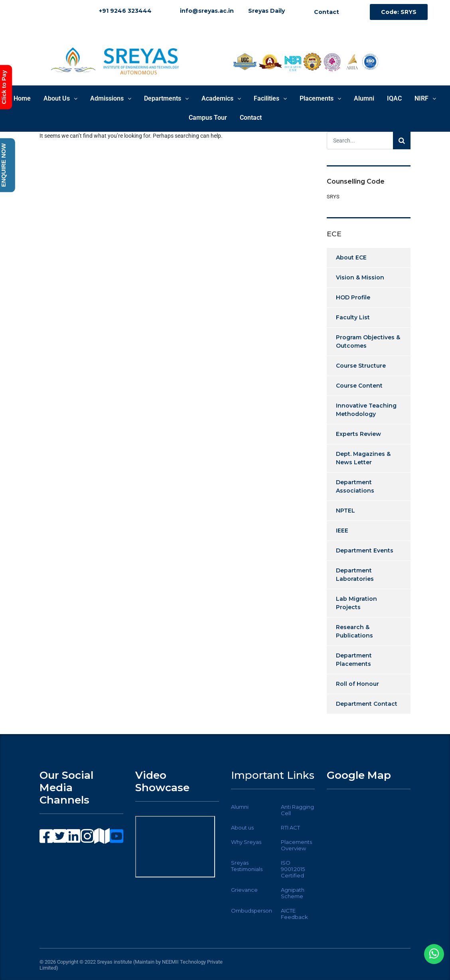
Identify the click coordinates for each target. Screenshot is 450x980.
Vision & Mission (360, 277)
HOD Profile (353, 297)
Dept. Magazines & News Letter (363, 458)
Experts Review (358, 434)
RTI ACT (290, 827)
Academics (221, 98)
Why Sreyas (246, 842)
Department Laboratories (355, 574)
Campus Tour (208, 117)
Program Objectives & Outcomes (368, 341)
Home (22, 98)
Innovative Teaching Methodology (366, 410)
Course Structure (361, 365)
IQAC (394, 98)
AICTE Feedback (294, 913)
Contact (251, 117)
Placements (320, 98)
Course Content (359, 385)
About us (242, 827)
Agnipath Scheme (292, 893)
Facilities (270, 98)
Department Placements (354, 659)
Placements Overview (296, 845)
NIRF (425, 98)
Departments (166, 98)
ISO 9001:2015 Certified (293, 869)
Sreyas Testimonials (246, 865)
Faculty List (353, 317)
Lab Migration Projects (356, 603)
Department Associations (355, 486)
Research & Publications (354, 631)
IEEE (342, 530)
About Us (60, 98)
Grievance (244, 890)
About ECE (351, 257)
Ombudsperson (251, 910)
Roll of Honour (357, 683)
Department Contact (366, 703)
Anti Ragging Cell (297, 810)
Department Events (364, 550)
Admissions (110, 98)
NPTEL (345, 510)
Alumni (364, 98)
